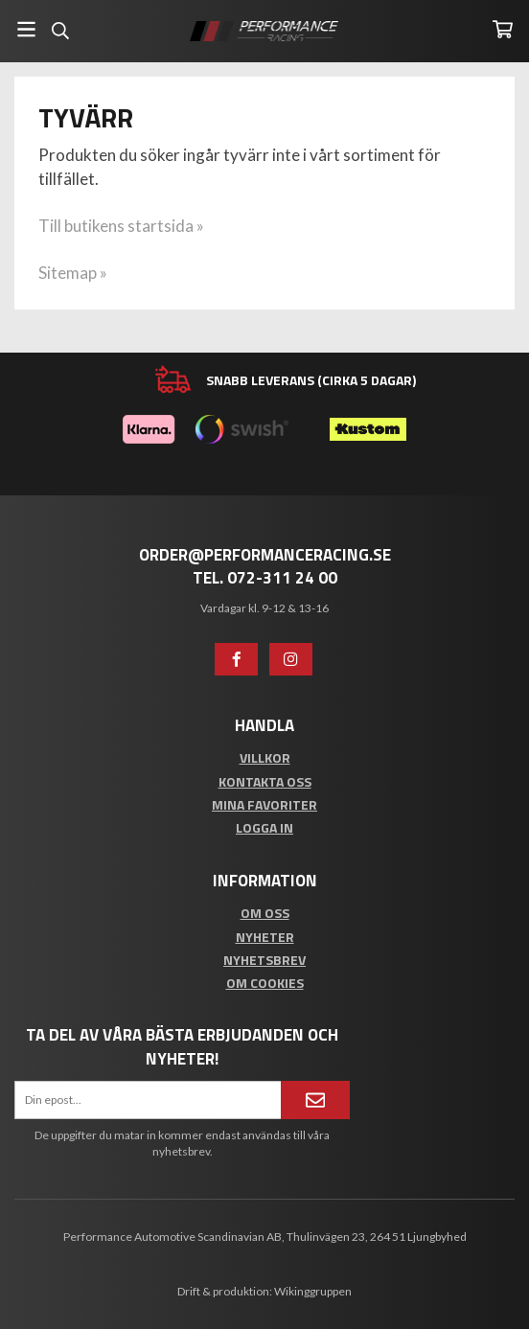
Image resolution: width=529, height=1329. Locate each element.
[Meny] (26, 29)
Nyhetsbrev (264, 960)
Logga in (264, 827)
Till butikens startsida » (121, 226)
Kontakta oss (264, 781)
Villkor (265, 757)
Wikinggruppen (313, 1291)
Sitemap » (72, 273)
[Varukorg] (502, 29)
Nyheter (265, 937)
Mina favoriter (264, 804)
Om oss (265, 913)
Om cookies (265, 983)
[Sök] (60, 30)
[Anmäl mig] (315, 1100)
